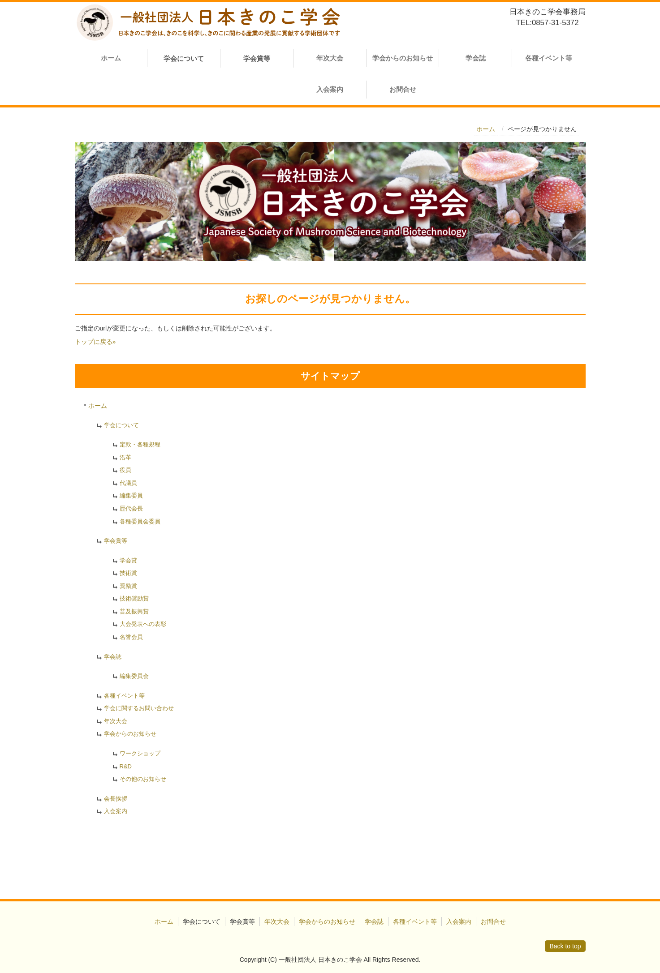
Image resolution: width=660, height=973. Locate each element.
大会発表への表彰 (143, 624)
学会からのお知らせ (402, 58)
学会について (121, 425)
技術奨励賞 (134, 598)
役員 (125, 470)
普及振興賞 (134, 611)
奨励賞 (128, 586)
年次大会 (329, 58)
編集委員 (131, 495)
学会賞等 (115, 540)
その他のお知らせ (143, 779)
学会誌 (476, 58)
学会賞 (128, 560)
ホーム (111, 58)
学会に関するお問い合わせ (139, 708)
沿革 (125, 457)
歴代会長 (131, 508)
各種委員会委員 (140, 521)
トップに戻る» (95, 341)
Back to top (565, 946)
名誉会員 (131, 637)
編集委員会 (134, 676)
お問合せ (402, 89)
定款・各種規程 (140, 444)
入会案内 (329, 89)
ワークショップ (140, 753)
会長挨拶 (115, 798)
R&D (126, 766)
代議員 (128, 483)
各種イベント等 (548, 58)
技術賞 (128, 573)
